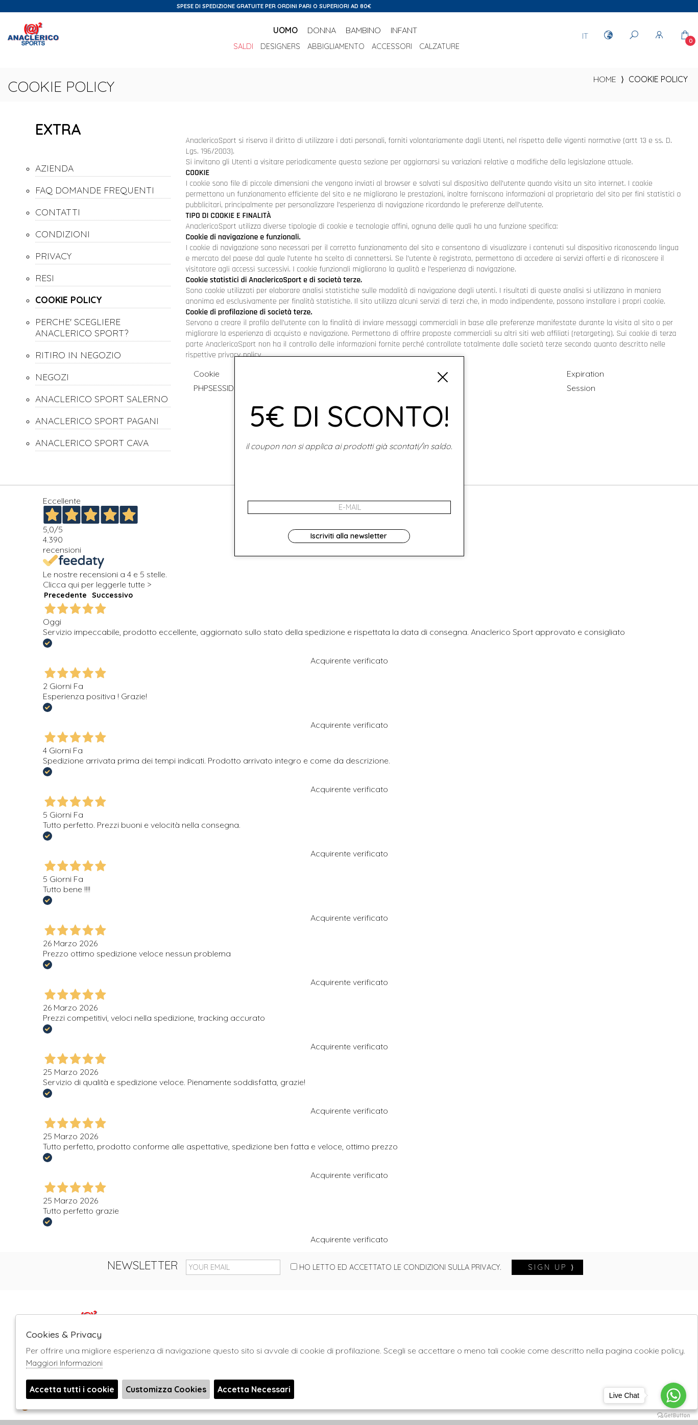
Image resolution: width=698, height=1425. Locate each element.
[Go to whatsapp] (673, 1395)
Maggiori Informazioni (64, 1363)
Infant (404, 30)
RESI (44, 277)
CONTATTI (57, 211)
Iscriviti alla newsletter (348, 535)
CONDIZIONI (62, 233)
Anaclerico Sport (33, 45)
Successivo (112, 595)
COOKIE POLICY (68, 299)
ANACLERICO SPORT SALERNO (101, 398)
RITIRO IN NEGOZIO (78, 354)
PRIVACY (53, 255)
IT (585, 36)
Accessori (392, 47)
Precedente (65, 595)
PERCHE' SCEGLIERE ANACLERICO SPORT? (81, 327)
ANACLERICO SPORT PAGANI (97, 420)
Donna (321, 30)
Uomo (285, 30)
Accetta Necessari (254, 1389)
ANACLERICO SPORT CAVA (92, 442)
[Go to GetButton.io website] (673, 1415)
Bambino (363, 30)
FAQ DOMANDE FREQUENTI (94, 189)
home (604, 79)
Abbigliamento (336, 47)
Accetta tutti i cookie (72, 1389)
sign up (551, 1267)
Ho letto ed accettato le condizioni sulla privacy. (396, 1267)
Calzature (439, 47)
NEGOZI (52, 376)
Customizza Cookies (166, 1389)
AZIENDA (54, 168)
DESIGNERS (280, 47)
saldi (243, 47)
